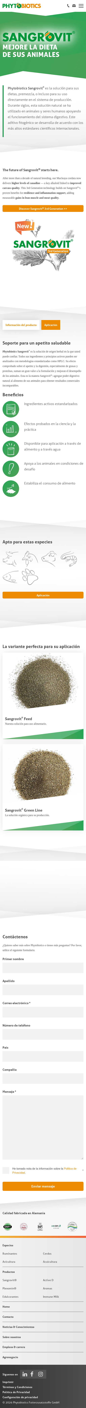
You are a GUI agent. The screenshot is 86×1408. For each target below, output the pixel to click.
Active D (48, 1280)
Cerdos (47, 1253)
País (5, 1047)
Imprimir (8, 1382)
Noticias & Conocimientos (18, 1327)
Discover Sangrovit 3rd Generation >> (43, 208)
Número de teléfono (16, 1025)
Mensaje (9, 1091)
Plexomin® (9, 1288)
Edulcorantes (10, 1296)
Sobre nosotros (12, 1337)
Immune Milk (51, 1296)
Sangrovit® (10, 1280)
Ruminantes (10, 1253)
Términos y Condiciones (17, 1387)
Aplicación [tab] (50, 325)
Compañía (10, 1069)
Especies (8, 1245)
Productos (9, 1272)
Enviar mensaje (43, 1186)
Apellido (9, 981)
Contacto (8, 1316)
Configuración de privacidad (20, 1397)
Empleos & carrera (14, 1347)
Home (6, 1306)
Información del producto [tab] (21, 325)
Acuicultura (50, 1261)
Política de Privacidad (16, 1392)
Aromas (47, 1288)
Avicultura (9, 1261)
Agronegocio (10, 1357)
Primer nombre (13, 959)
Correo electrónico (16, 1003)
